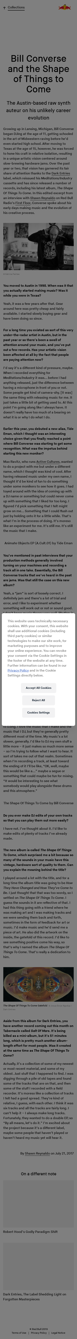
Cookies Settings (38, 712)
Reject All (38, 700)
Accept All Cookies (38, 688)
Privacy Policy (18, 671)
